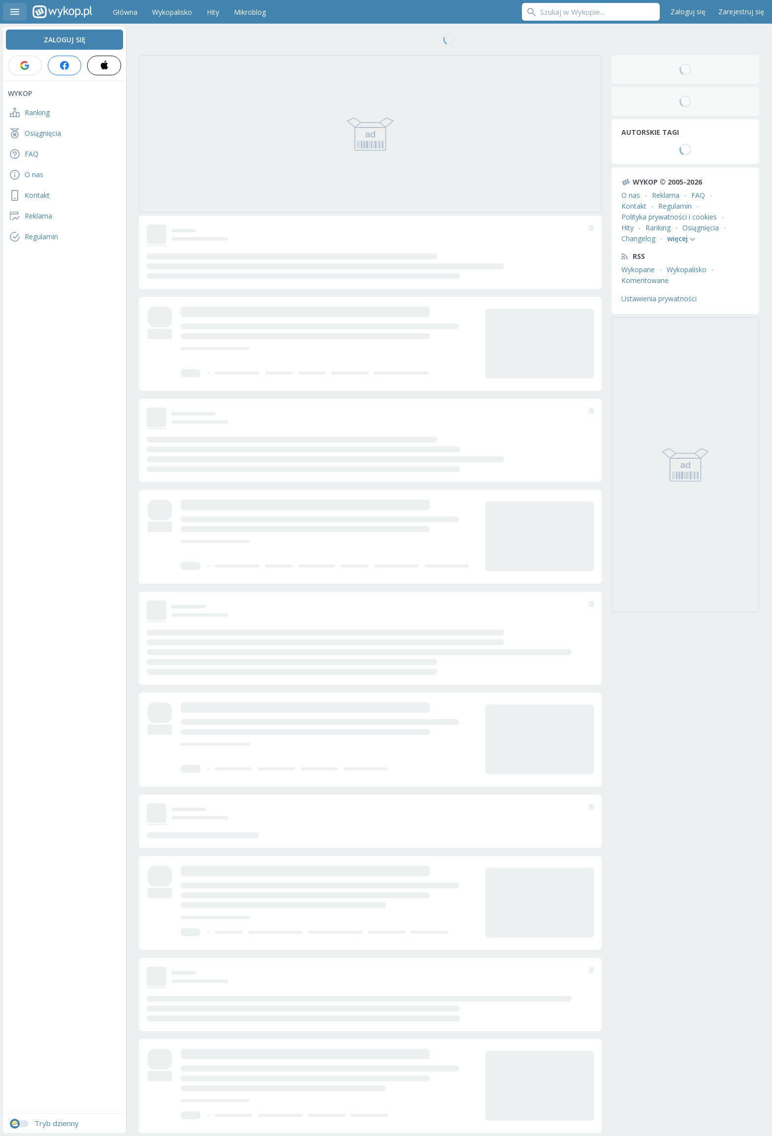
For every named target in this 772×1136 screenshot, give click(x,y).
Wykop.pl (62, 12)
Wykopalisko (687, 269)
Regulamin (675, 206)
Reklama (665, 195)
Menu (15, 12)
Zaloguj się (688, 11)
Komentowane (645, 280)
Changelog (638, 238)
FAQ (698, 195)
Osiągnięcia (700, 227)
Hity (627, 227)
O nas (630, 195)
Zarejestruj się (741, 11)
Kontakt (633, 206)
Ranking (658, 227)
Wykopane (638, 269)
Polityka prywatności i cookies (669, 216)
